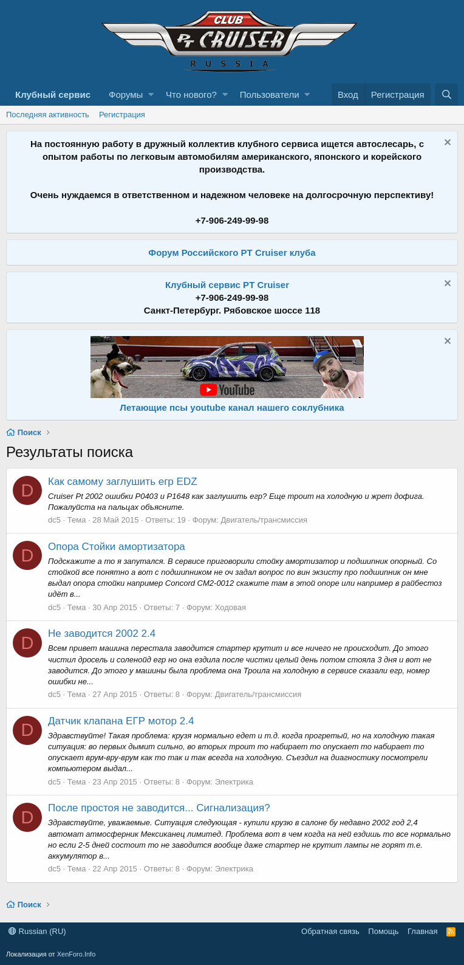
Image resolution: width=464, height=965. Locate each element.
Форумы (126, 94)
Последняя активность (47, 114)
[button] (151, 94)
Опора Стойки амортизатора (116, 546)
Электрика (234, 781)
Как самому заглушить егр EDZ (122, 481)
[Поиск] (446, 94)
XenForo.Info (76, 954)
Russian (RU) (37, 931)
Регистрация (122, 114)
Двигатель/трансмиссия (263, 519)
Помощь (383, 931)
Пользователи (269, 94)
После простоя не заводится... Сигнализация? (159, 808)
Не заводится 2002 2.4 (101, 633)
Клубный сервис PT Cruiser (227, 285)
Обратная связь (330, 931)
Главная (422, 931)
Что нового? (191, 94)
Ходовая (230, 607)
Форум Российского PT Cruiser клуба (231, 252)
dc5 (54, 519)
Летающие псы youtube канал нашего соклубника (232, 407)
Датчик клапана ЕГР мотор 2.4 (121, 721)
